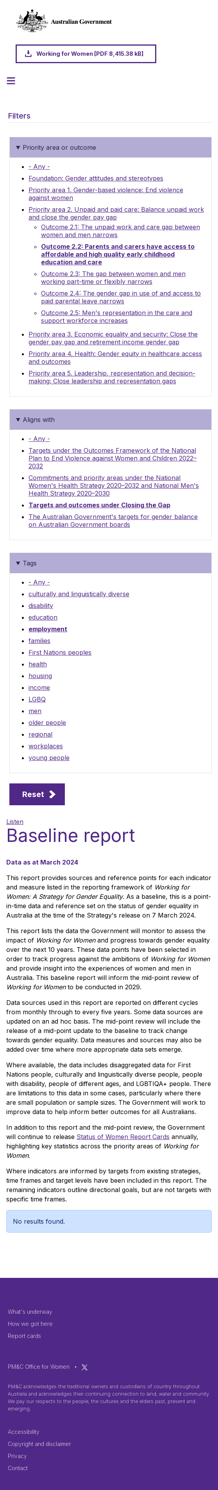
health (38, 664)
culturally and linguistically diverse (79, 594)
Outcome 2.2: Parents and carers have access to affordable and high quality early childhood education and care (118, 254)
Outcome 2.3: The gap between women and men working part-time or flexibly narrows (113, 277)
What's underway (30, 1311)
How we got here (30, 1323)
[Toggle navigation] (11, 80)
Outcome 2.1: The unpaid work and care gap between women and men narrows (120, 231)
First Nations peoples (60, 652)
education (43, 617)
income (39, 687)
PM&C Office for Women (39, 1366)
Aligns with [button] (39, 419)
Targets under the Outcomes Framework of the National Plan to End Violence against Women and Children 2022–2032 (113, 458)
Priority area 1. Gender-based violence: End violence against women (106, 194)
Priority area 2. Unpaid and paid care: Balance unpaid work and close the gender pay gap (116, 213)
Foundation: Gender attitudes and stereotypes (96, 178)
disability (41, 605)
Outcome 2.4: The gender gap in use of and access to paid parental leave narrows (121, 297)
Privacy (17, 1456)
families (39, 641)
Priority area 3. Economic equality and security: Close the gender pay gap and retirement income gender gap (113, 338)
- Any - (39, 166)
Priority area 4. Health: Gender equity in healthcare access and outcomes (115, 357)
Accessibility (23, 1431)
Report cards (24, 1335)
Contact (18, 1468)
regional (40, 734)
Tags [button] (30, 563)
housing (40, 676)
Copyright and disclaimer (39, 1443)
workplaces (46, 746)
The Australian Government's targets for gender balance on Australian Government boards (113, 520)
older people (47, 722)
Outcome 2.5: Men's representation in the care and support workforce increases (116, 316)
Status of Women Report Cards (123, 1137)
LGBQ (37, 699)
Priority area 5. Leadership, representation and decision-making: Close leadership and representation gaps (112, 377)
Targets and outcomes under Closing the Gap (99, 505)
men (35, 711)
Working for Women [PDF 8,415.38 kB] (89, 53)
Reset (33, 794)
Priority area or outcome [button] (59, 147)
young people (49, 758)
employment (48, 629)
